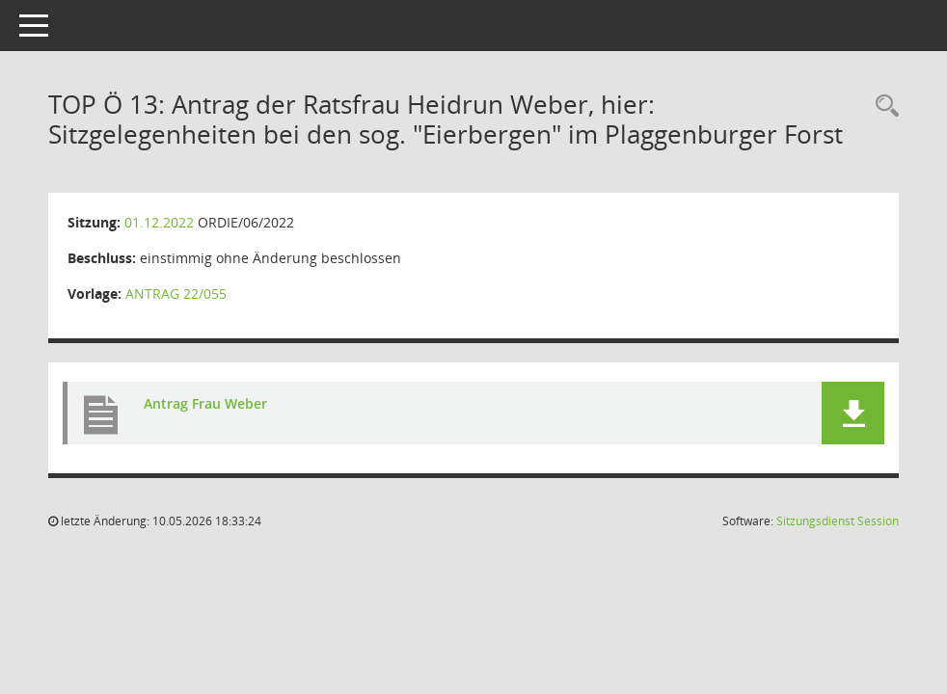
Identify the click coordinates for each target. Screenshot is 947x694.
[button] (853, 413)
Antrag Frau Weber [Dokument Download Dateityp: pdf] (205, 403)
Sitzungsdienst (837, 521)
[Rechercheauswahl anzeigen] (882, 106)
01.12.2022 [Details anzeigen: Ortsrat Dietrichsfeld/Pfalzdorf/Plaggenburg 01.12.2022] (159, 222)
